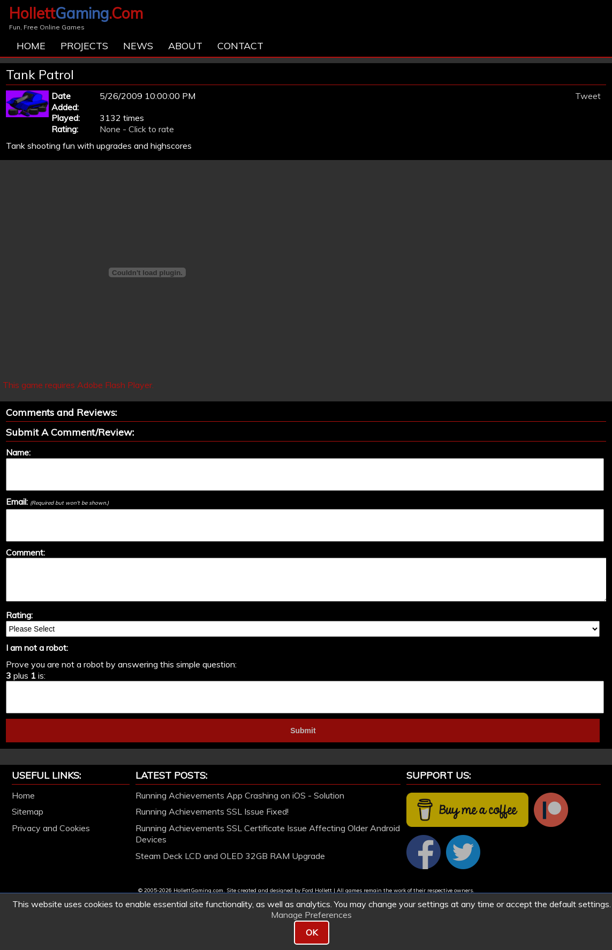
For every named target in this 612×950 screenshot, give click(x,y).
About (185, 46)
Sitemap (27, 811)
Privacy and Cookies (51, 828)
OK (312, 932)
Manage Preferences (311, 914)
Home (31, 46)
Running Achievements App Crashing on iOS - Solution (239, 795)
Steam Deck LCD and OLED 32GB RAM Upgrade (230, 855)
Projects (84, 46)
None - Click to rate (137, 129)
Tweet (588, 95)
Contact (240, 46)
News (138, 46)
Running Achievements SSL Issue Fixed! (212, 811)
